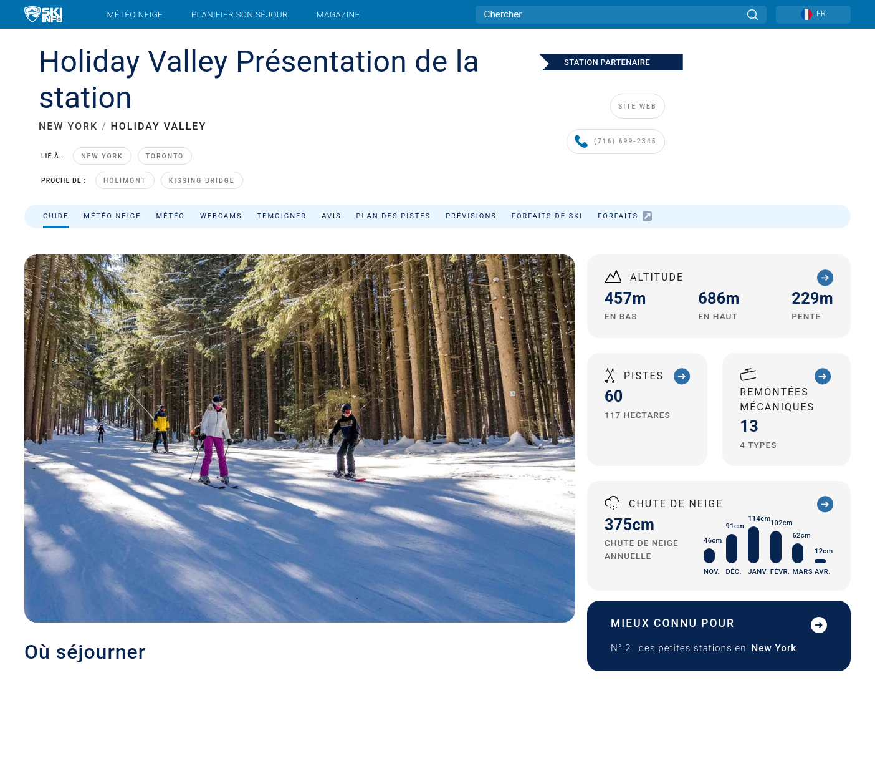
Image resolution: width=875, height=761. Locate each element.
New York (102, 156)
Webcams (221, 216)
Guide (56, 216)
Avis (331, 216)
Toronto (165, 156)
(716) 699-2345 (615, 141)
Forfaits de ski (547, 216)
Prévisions (471, 216)
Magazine (338, 14)
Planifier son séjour (239, 14)
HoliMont (124, 181)
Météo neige (135, 14)
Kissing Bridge (202, 181)
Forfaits (625, 216)
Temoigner (282, 216)
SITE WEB (637, 106)
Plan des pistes (393, 216)
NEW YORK (68, 126)
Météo (170, 216)
